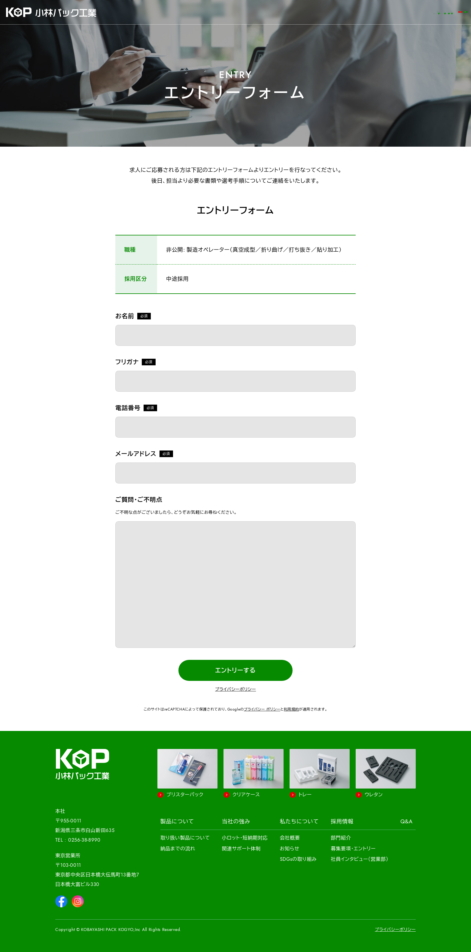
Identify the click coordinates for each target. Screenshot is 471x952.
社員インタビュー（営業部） (359, 859)
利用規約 (291, 709)
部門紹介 (341, 838)
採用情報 (342, 821)
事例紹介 (198, 12)
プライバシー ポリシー (262, 709)
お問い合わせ (403, 12)
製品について (177, 821)
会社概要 (290, 838)
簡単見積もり (445, 12)
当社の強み (236, 821)
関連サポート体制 (241, 849)
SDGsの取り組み (298, 859)
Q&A (362, 12)
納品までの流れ (177, 849)
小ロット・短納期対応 (245, 838)
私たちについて (299, 821)
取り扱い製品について (185, 838)
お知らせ (289, 849)
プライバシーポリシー (235, 689)
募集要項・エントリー (353, 849)
